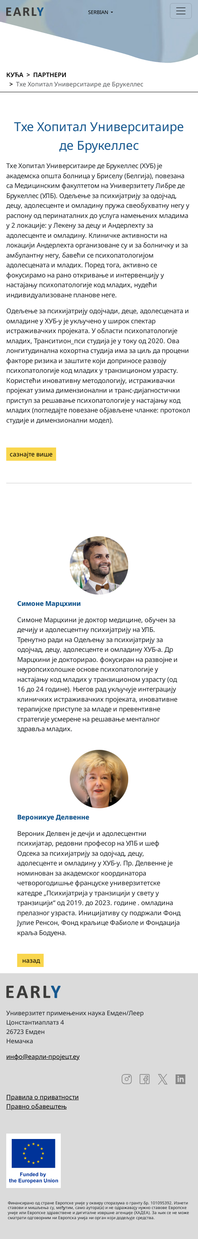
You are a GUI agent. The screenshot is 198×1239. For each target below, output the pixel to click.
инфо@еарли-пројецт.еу (43, 1056)
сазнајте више (31, 454)
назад (30, 960)
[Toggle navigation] (181, 11)
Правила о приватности (42, 1097)
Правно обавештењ (36, 1106)
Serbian (99, 12)
